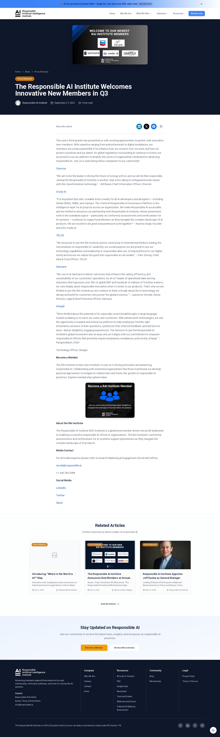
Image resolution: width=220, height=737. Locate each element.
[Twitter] (180, 725)
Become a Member (94, 648)
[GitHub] (195, 725)
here (104, 377)
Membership (197, 13)
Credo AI (61, 191)
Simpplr (60, 306)
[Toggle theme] (213, 730)
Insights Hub (122, 686)
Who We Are (125, 13)
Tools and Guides (124, 696)
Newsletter (122, 691)
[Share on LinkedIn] (139, 126)
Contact (87, 686)
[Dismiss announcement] (201, 4)
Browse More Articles (124, 648)
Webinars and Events (126, 701)
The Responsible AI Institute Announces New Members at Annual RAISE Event (109, 577)
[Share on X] (146, 126)
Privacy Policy (188, 676)
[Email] (202, 725)
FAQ (119, 681)
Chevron (61, 168)
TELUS (60, 235)
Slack (59, 502)
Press (86, 691)
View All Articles (110, 604)
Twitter (60, 495)
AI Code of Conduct (125, 676)
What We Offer (144, 13)
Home (112, 13)
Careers (87, 681)
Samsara (61, 266)
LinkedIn (61, 487)
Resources (179, 13)
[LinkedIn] (187, 725)
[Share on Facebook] (154, 126)
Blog (152, 676)
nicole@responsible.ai (69, 465)
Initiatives (162, 13)
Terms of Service (190, 681)
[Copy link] (161, 126)
